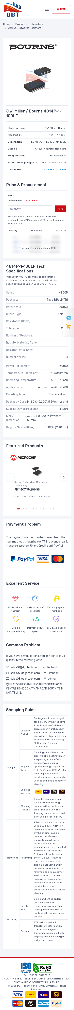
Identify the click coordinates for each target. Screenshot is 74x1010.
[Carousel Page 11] (53, 508)
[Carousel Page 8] (43, 508)
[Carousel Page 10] (50, 508)
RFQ (60, 208)
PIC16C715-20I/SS (27, 489)
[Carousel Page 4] (30, 508)
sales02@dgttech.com (25, 673)
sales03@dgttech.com (25, 678)
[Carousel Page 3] (26, 508)
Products (21, 24)
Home (6, 24)
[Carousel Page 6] (36, 508)
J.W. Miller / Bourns (55, 128)
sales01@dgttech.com (24, 667)
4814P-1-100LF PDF (55, 169)
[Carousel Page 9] (46, 508)
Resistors (37, 24)
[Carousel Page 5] (33, 508)
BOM (61, 9)
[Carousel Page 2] (23, 508)
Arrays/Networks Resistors (24, 27)
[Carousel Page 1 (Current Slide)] (19, 508)
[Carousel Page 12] (56, 508)
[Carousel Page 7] (40, 508)
